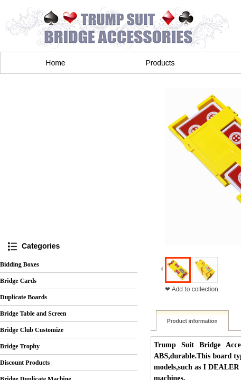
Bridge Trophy (20, 346)
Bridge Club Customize (31, 330)
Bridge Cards (18, 280)
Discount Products (25, 362)
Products (159, 63)
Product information (192, 321)
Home (55, 63)
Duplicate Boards (23, 297)
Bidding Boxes (19, 264)
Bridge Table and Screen (33, 313)
